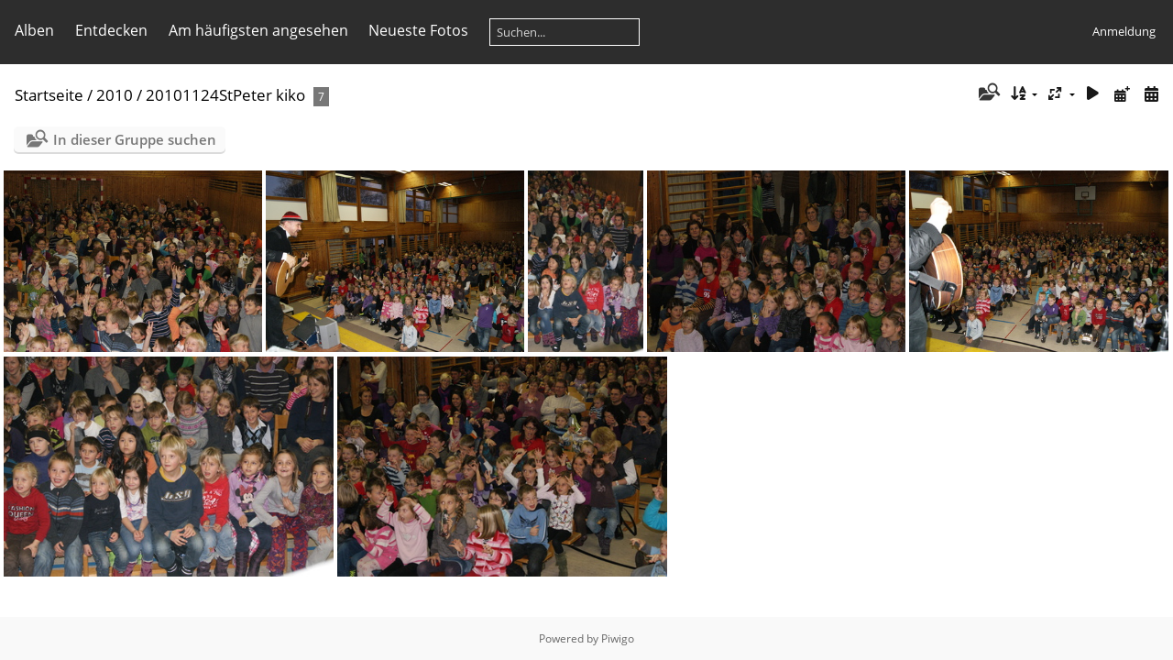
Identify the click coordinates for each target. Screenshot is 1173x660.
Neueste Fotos (418, 30)
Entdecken (111, 30)
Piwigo (617, 638)
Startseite (49, 94)
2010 (114, 94)
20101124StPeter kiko (225, 94)
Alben (34, 30)
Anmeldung (1124, 31)
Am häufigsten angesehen (258, 30)
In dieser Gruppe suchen (134, 139)
